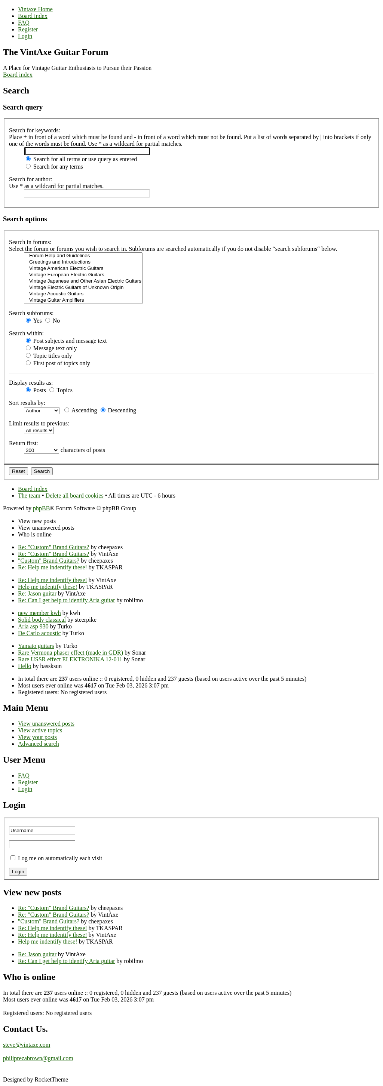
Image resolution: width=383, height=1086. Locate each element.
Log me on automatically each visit (60, 858)
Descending (119, 410)
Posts (36, 390)
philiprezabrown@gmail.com (38, 1058)
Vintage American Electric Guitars (83, 268)
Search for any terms (54, 166)
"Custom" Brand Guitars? (48, 560)
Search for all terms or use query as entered (81, 159)
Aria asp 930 (33, 626)
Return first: (23, 443)
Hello (24, 666)
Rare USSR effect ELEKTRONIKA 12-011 (70, 659)
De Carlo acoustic (39, 633)
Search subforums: (31, 313)
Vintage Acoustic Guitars (83, 294)
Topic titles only (49, 356)
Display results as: (31, 382)
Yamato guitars (36, 646)
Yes (34, 320)
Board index (18, 74)
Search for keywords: (34, 130)
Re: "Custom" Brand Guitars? (53, 547)
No (52, 320)
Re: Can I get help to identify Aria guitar (66, 600)
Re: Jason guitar (37, 593)
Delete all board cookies (75, 495)
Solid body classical (42, 619)
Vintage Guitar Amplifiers (83, 300)
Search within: (26, 333)
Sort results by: (27, 403)
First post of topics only (58, 363)
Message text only (51, 348)
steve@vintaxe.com (26, 1045)
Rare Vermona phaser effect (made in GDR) (70, 652)
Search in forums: (30, 242)
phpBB (41, 508)
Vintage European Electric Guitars (83, 275)
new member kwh (39, 613)
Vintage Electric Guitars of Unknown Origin (83, 287)
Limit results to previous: (39, 423)
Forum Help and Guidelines (83, 256)
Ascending (80, 410)
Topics (61, 390)
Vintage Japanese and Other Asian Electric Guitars (83, 281)
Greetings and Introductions (83, 262)
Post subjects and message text (66, 341)
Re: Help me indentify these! (52, 567)
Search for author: (30, 179)
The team (29, 495)
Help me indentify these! (47, 587)
